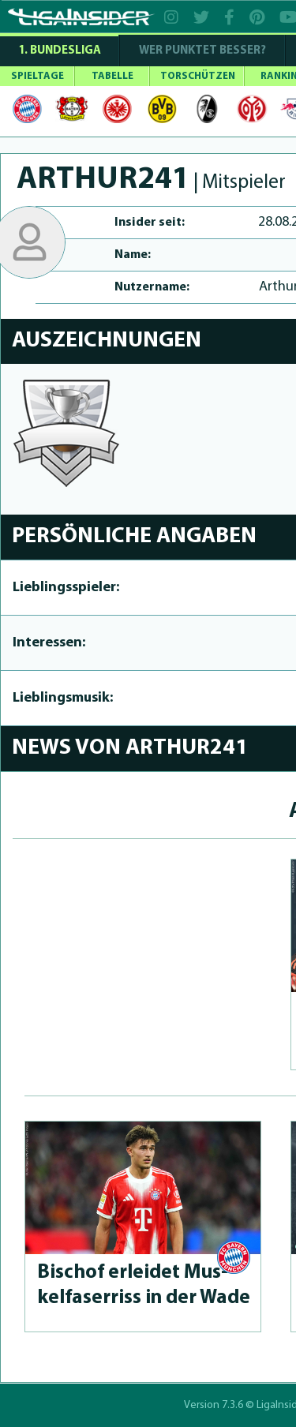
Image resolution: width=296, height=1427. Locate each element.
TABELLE (112, 76)
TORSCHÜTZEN (197, 76)
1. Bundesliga (59, 51)
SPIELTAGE (37, 76)
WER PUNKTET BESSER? (202, 51)
